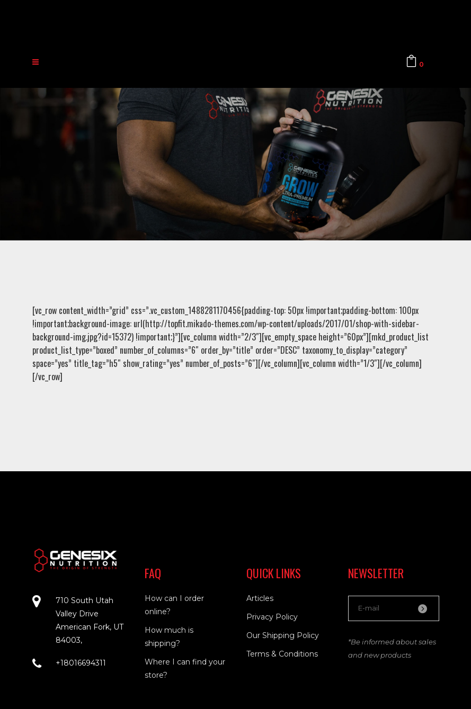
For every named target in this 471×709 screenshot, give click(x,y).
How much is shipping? (169, 636)
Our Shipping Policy (282, 635)
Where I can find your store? (185, 668)
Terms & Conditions (282, 654)
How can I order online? (174, 605)
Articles (259, 598)
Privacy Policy (272, 617)
